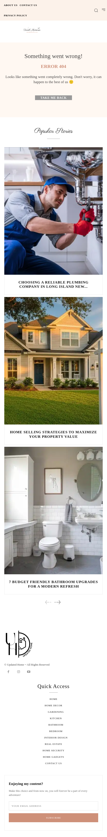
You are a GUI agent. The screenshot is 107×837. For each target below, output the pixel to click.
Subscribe (53, 817)
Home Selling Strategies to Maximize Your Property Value (53, 434)
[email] (53, 805)
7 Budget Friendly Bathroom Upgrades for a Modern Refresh (53, 584)
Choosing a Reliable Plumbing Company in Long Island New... (53, 284)
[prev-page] (48, 602)
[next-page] (57, 602)
